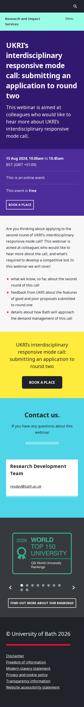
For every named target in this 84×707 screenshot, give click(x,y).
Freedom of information (26, 662)
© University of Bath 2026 (38, 633)
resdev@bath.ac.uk (25, 486)
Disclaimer (15, 655)
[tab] (21, 585)
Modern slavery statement (28, 668)
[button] (10, 587)
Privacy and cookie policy (27, 674)
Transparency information (28, 681)
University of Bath (42, 6)
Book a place (20, 205)
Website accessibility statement (33, 687)
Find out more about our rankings (42, 603)
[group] (42, 553)
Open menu (8, 6)
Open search (75, 6)
